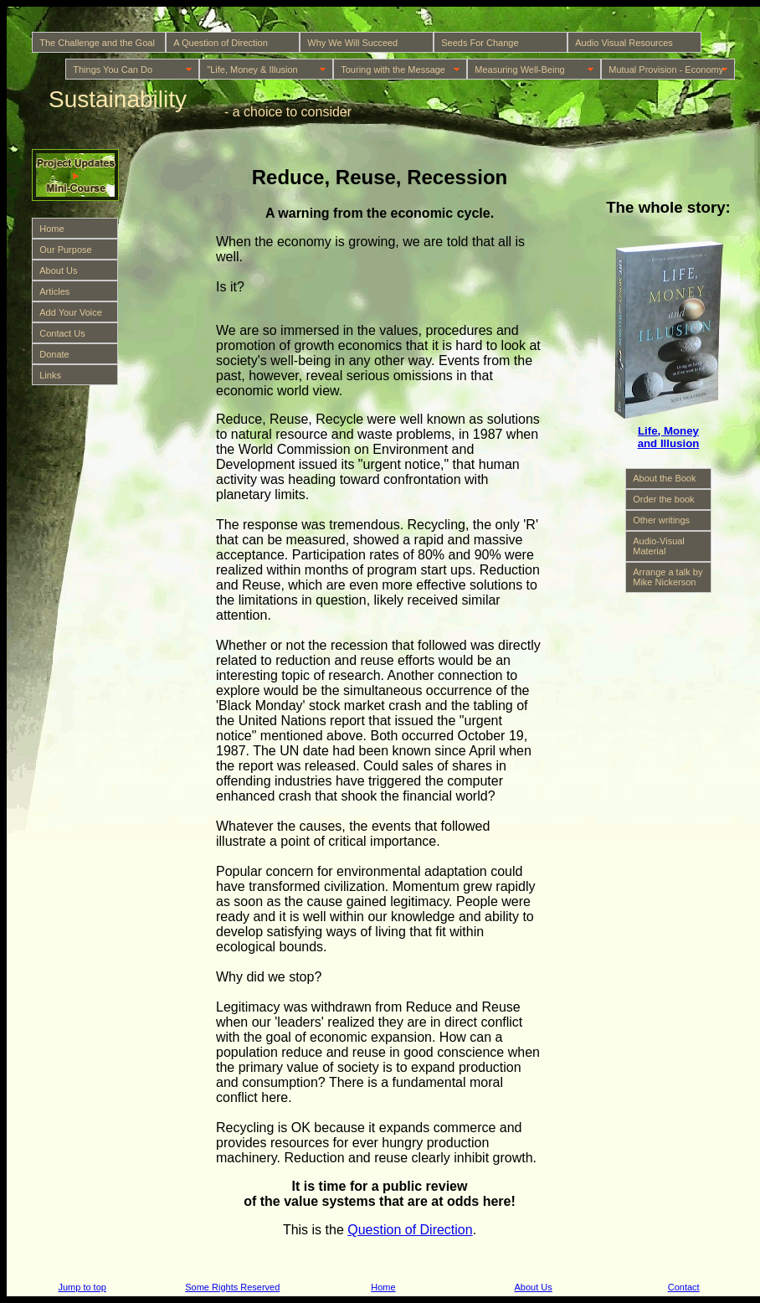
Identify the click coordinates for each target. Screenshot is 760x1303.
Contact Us (62, 333)
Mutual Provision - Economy (666, 69)
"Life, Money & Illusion (252, 69)
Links (50, 375)
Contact (684, 1287)
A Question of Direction (220, 43)
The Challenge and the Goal (97, 43)
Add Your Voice (70, 312)
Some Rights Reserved (232, 1287)
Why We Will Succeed (352, 43)
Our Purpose (65, 250)
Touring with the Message (393, 69)
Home (51, 229)
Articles (54, 291)
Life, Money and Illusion (669, 437)
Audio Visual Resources (624, 43)
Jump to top (81, 1287)
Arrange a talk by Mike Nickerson (667, 577)
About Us (58, 270)
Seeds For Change (479, 43)
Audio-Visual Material (659, 546)
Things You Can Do (112, 69)
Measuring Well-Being (519, 69)
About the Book (664, 478)
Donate (54, 354)
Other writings (661, 520)
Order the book (663, 499)
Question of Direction (409, 1230)
